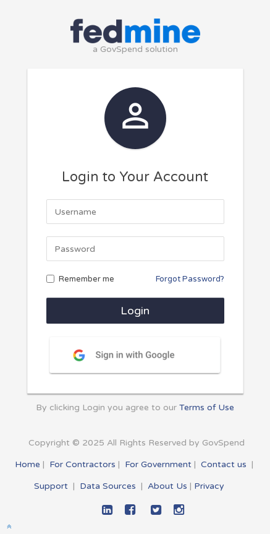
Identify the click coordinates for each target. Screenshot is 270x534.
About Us (167, 486)
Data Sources (108, 486)
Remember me (80, 279)
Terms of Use (206, 407)
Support (51, 486)
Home (27, 464)
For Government (158, 464)
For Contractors (82, 464)
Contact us (224, 464)
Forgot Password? (190, 279)
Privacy (209, 486)
